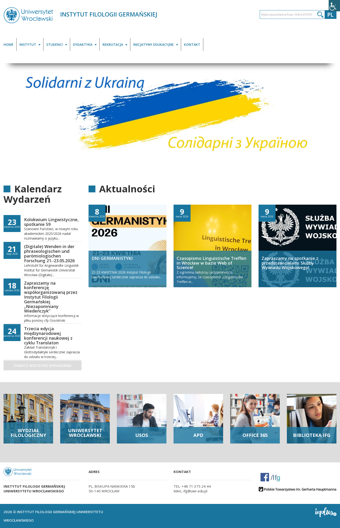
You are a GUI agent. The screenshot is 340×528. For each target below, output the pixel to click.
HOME (8, 44)
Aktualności (127, 188)
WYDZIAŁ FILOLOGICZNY (28, 432)
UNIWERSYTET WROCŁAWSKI (85, 432)
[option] (170, 117)
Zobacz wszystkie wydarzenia (43, 365)
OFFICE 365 (255, 435)
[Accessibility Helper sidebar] (334, 5)
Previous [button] (9, 118)
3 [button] (334, 159)
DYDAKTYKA (82, 44)
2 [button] (328, 159)
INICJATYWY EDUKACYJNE (153, 44)
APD (198, 435)
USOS (141, 435)
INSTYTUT (27, 44)
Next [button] (331, 118)
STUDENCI (54, 44)
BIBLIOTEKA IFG (312, 435)
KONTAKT (192, 44)
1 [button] (322, 159)
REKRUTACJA (112, 44)
